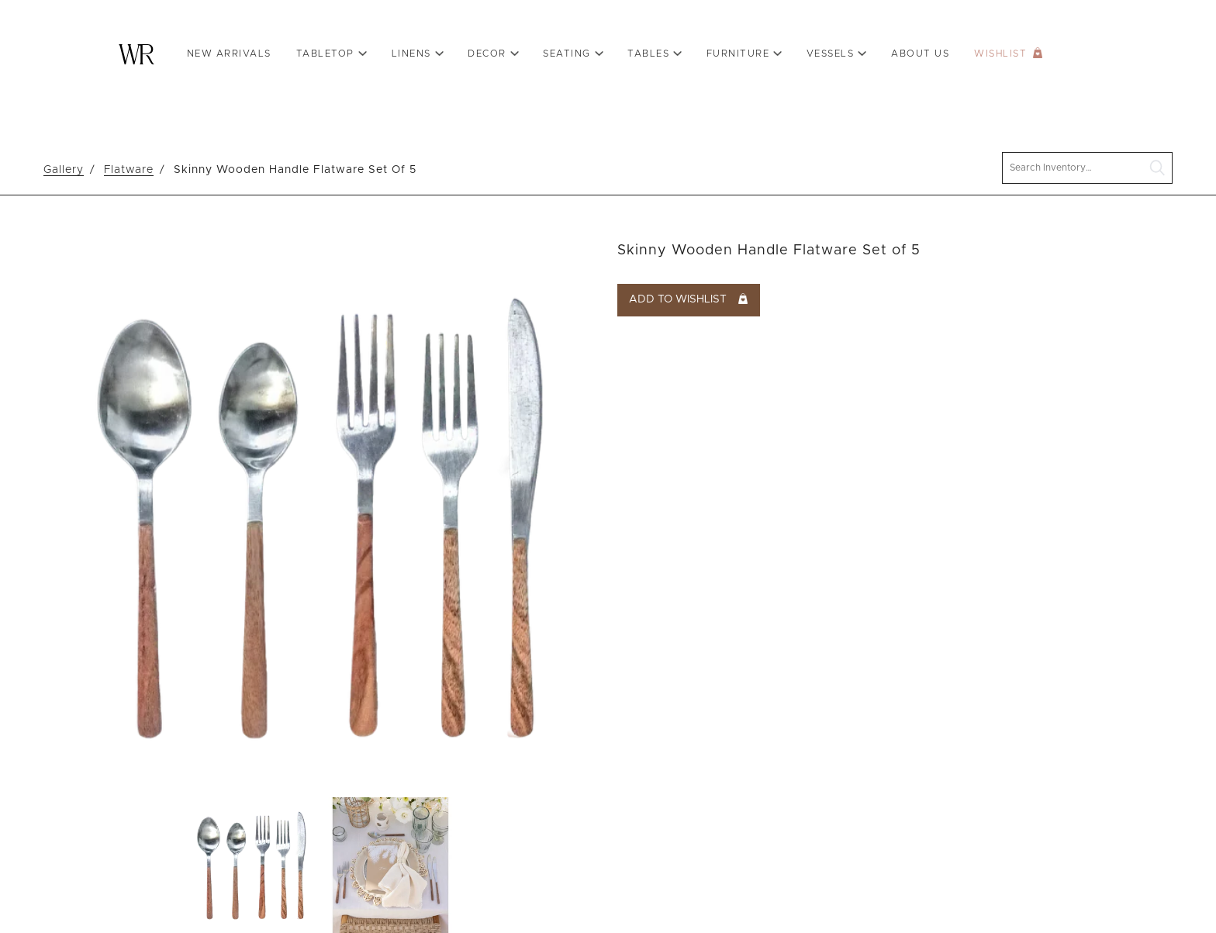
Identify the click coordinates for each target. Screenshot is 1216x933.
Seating (567, 53)
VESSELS (831, 53)
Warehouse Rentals (136, 54)
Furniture (738, 53)
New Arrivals (229, 53)
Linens (411, 53)
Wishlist (1000, 53)
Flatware (129, 169)
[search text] (1087, 168)
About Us (920, 53)
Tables (648, 53)
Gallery (63, 169)
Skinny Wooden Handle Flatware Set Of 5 (295, 169)
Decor (487, 53)
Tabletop (325, 53)
